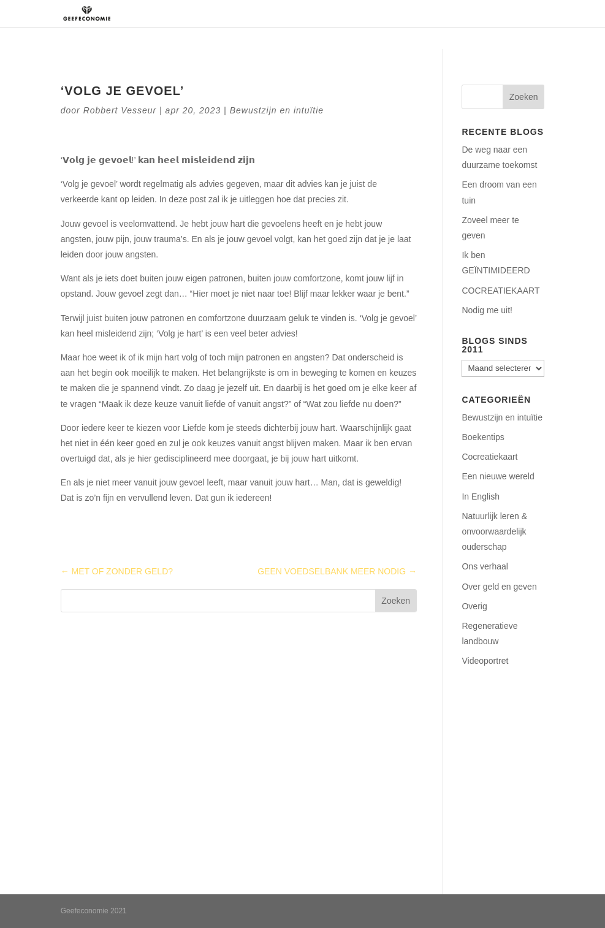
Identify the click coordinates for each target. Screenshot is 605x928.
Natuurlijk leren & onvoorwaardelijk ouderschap (494, 531)
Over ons (253, 13)
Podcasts (438, 13)
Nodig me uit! (487, 310)
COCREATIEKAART (500, 290)
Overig (474, 606)
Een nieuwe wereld (498, 476)
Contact (491, 13)
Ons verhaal (485, 566)
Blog (534, 13)
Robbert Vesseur (120, 110)
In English (480, 496)
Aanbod (373, 13)
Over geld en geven (499, 586)
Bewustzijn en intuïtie (277, 110)
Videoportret (485, 661)
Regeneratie (315, 13)
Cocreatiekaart (489, 457)
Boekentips (483, 437)
